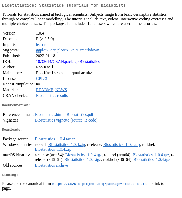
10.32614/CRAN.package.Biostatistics (68, 62)
